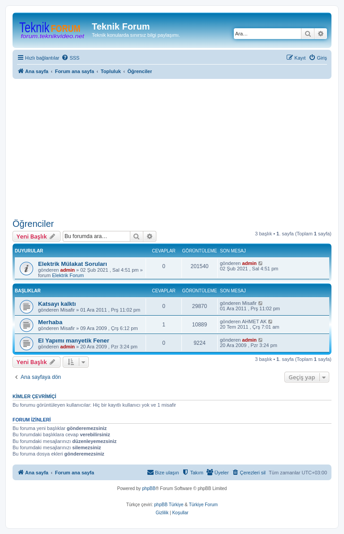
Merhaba (50, 322)
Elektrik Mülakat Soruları (72, 263)
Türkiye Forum (203, 504)
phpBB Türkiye (168, 504)
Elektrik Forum (68, 275)
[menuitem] (70, 57)
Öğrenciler (33, 224)
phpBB (148, 488)
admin (67, 270)
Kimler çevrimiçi (34, 396)
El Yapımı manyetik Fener (73, 340)
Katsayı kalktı (57, 303)
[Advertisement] (172, 149)
